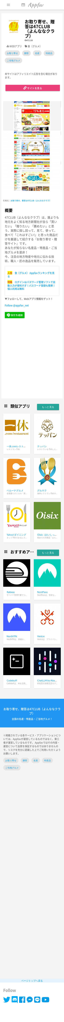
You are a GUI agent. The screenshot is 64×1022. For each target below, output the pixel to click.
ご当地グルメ (13, 60)
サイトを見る (32, 88)
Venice (41, 636)
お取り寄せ (12, 53)
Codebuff (12, 680)
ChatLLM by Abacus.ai (49, 680)
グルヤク (42, 490)
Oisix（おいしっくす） (49, 534)
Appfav (32, 5)
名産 (37, 53)
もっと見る (48, 406)
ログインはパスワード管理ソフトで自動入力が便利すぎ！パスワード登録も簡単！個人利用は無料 (31, 285)
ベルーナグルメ (15, 490)
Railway (11, 592)
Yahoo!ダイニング (16, 534)
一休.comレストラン (17, 446)
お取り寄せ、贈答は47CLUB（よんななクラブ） (31, 200)
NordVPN (12, 636)
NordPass (42, 592)
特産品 (49, 53)
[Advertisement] (32, 358)
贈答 (26, 53)
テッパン (42, 446)
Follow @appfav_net (17, 305)
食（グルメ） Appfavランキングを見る (31, 274)
